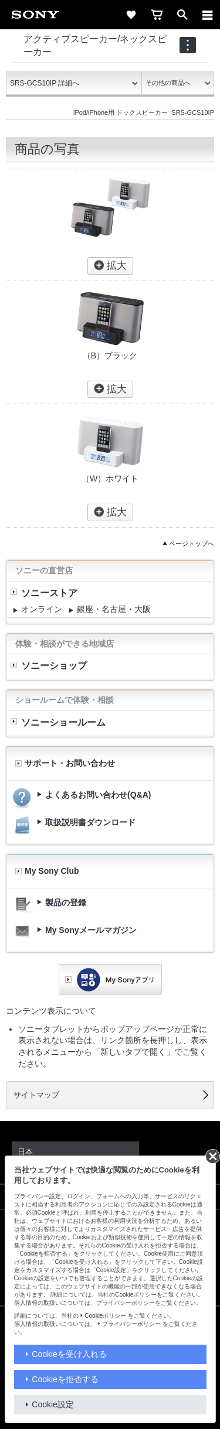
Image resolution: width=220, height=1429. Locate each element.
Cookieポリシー (105, 1315)
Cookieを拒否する (65, 1379)
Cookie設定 (53, 1404)
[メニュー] (207, 14)
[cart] (157, 14)
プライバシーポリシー (131, 1324)
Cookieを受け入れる (69, 1354)
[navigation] (188, 45)
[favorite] (131, 14)
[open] (182, 14)
